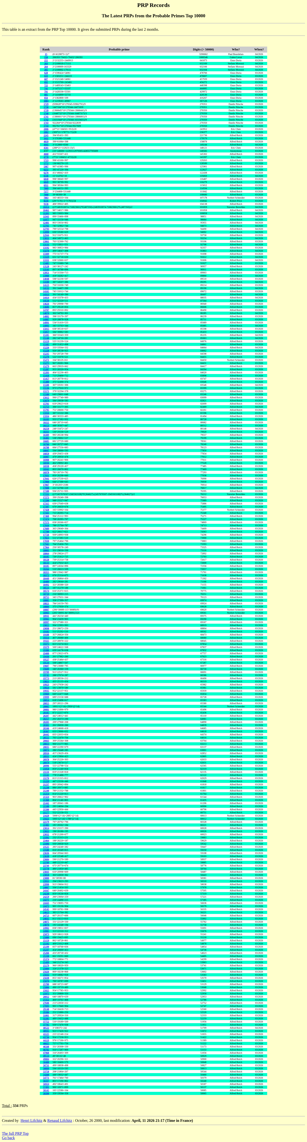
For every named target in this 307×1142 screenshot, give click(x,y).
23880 (46, 878)
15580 (46, 394)
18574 (46, 591)
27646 (46, 1003)
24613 (46, 912)
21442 (46, 803)
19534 (46, 662)
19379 (46, 647)
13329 (46, 257)
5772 (46, 163)
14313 (46, 294)
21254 (46, 793)
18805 (46, 600)
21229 (46, 781)
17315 (46, 503)
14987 (46, 319)
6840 (46, 179)
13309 (46, 254)
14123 (46, 285)
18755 (46, 597)
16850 (46, 453)
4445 (46, 144)
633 (46, 76)
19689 (46, 669)
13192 (46, 247)
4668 (46, 154)
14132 (46, 288)
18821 (46, 603)
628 (46, 73)
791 (46, 91)
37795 (46, 1024)
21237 (46, 784)
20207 (46, 715)
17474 (46, 519)
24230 (46, 893)
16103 (46, 419)
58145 (46, 1090)
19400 (46, 653)
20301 (46, 725)
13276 (46, 250)
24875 (46, 921)
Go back (8, 1138)
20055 (46, 703)
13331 (46, 260)
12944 (46, 235)
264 (46, 66)
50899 (46, 1068)
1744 (46, 126)
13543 (46, 269)
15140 (46, 338)
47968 (46, 1052)
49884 (46, 1059)
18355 (46, 572)
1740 (46, 113)
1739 (46, 110)
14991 (46, 322)
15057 (46, 332)
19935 (46, 690)
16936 (46, 463)
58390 (46, 1093)
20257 (46, 719)
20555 (46, 737)
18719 (46, 594)
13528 (46, 266)
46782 (46, 1049)
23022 (46, 831)
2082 (46, 132)
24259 (46, 896)
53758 (46, 1071)
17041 (46, 478)
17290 (46, 500)
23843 (46, 871)
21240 (46, 790)
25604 (46, 968)
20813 (46, 744)
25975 (46, 993)
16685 (46, 441)
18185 (46, 566)
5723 (46, 160)
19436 (46, 656)
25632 (46, 974)
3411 (46, 138)
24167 (46, 890)
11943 (46, 216)
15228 (46, 350)
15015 (46, 328)
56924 (46, 1084)
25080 (46, 937)
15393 (46, 372)
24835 (46, 918)
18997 (46, 622)
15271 (46, 360)
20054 (46, 700)
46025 (46, 1043)
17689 (46, 528)
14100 (46, 282)
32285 (46, 1018)
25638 (46, 978)
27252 (46, 999)
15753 (46, 406)
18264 (46, 569)
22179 (46, 822)
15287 (46, 369)
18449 (46, 578)
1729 (46, 104)
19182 (46, 631)
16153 (46, 425)
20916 (46, 753)
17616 (46, 525)
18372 (46, 575)
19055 (46, 625)
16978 (46, 472)
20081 (46, 709)
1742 (46, 119)
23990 (46, 884)
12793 (46, 229)
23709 (46, 862)
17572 (46, 522)
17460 (46, 516)
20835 (46, 747)
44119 (46, 1040)
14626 (46, 303)
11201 (46, 213)
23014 (46, 828)
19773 (46, 678)
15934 (46, 416)
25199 (46, 946)
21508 (46, 806)
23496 (46, 843)
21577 (46, 812)
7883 (46, 197)
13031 (46, 238)
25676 (46, 981)
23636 (46, 853)
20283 (46, 722)
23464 (46, 840)
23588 (46, 850)
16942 (46, 469)
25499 (46, 962)
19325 (46, 641)
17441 (46, 513)
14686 (46, 307)
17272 (46, 497)
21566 (46, 809)
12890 (46, 232)
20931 (46, 756)
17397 (46, 506)
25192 (46, 943)
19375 (46, 644)
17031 (46, 475)
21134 (46, 772)
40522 (46, 1028)
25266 (46, 953)
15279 (46, 366)
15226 (46, 347)
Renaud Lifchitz (59, 1120)
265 (46, 69)
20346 (46, 728)
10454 (46, 207)
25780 (46, 984)
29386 (46, 1012)
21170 (46, 778)
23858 (46, 875)
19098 (46, 628)
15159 (46, 341)
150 (46, 57)
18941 (46, 616)
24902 (46, 928)
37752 (46, 1021)
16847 (46, 450)
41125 (46, 1034)
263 (46, 63)
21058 (46, 768)
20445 (46, 734)
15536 (46, 388)
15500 (46, 385)
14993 (46, 325)
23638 (46, 856)
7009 (46, 188)
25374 (46, 959)
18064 (46, 553)
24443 (46, 903)
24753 (46, 915)
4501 (46, 147)
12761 (46, 225)
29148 (46, 1009)
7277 (46, 191)
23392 (46, 837)
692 (46, 82)
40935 (46, 1031)
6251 (46, 169)
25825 (46, 990)
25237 (46, 950)
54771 (46, 1077)
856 (46, 98)
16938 (46, 466)
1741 (46, 116)
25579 (46, 965)
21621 (46, 818)
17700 (46, 531)
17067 (46, 484)
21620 (46, 815)
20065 (46, 706)
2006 (46, 129)
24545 (46, 909)
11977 (46, 219)
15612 (46, 397)
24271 (46, 900)
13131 (46, 244)
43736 (46, 1037)
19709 (46, 672)
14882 (46, 316)
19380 (46, 650)
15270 (46, 357)
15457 (46, 378)
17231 (46, 494)
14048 (46, 279)
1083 (46, 101)
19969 (46, 694)
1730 (46, 107)
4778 (46, 157)
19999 (46, 697)
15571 (46, 391)
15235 (46, 353)
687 (46, 79)
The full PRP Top (15, 1133)
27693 (46, 1006)
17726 (46, 534)
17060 (46, 481)
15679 (46, 400)
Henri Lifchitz (31, 1120)
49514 (46, 1056)
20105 (46, 712)
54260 (46, 1074)
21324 (46, 797)
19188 (46, 634)
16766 (46, 444)
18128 (46, 559)
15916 (46, 413)
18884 (46, 606)
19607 (46, 666)
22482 (46, 825)
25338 (46, 956)
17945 (46, 544)
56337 (46, 1081)
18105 (46, 556)
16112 (46, 422)
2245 (46, 135)
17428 (46, 509)
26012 (46, 996)
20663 (46, 740)
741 (46, 88)
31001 (46, 1015)
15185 (46, 344)
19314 (46, 637)
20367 (46, 731)
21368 (46, 800)
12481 (46, 222)
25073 (46, 934)
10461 (46, 210)
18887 (46, 609)
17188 (46, 491)
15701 (46, 403)
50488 (46, 1062)
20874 (46, 750)
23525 (46, 847)
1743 (46, 122)
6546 (46, 176)
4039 (46, 141)
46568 (46, 1046)
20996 (46, 765)
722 (46, 85)
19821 (46, 681)
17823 (46, 538)
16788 (46, 447)
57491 (46, 1087)
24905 (46, 931)
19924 (46, 687)
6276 (46, 172)
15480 (46, 382)
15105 (46, 335)
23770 (46, 868)
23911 (46, 881)
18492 (46, 584)
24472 (46, 906)
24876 (46, 925)
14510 (46, 300)
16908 (46, 460)
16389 (46, 435)
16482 (46, 438)
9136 (46, 204)
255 (46, 60)
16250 (46, 428)
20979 (46, 762)
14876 (46, 313)
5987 (46, 166)
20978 (46, 759)
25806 (46, 987)
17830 (46, 541)
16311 (46, 431)
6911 (46, 185)
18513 (46, 587)
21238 (46, 787)
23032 (46, 834)
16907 (46, 456)
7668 (46, 194)
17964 (46, 547)
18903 (46, 612)
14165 (46, 291)
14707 (46, 310)
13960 (46, 275)
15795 (46, 410)
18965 (46, 619)
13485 (46, 263)
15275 (46, 363)
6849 (46, 182)
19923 (46, 684)
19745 (46, 675)
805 (46, 94)
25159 (46, 940)
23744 (46, 865)
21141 (46, 775)
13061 (46, 241)
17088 (46, 488)
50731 (46, 1065)
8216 (46, 200)
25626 (46, 971)
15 (46, 54)
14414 (46, 297)
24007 (46, 887)
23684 (46, 859)
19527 (46, 659)
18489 (46, 581)
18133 (46, 563)
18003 (46, 550)
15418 (46, 375)
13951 (46, 272)
